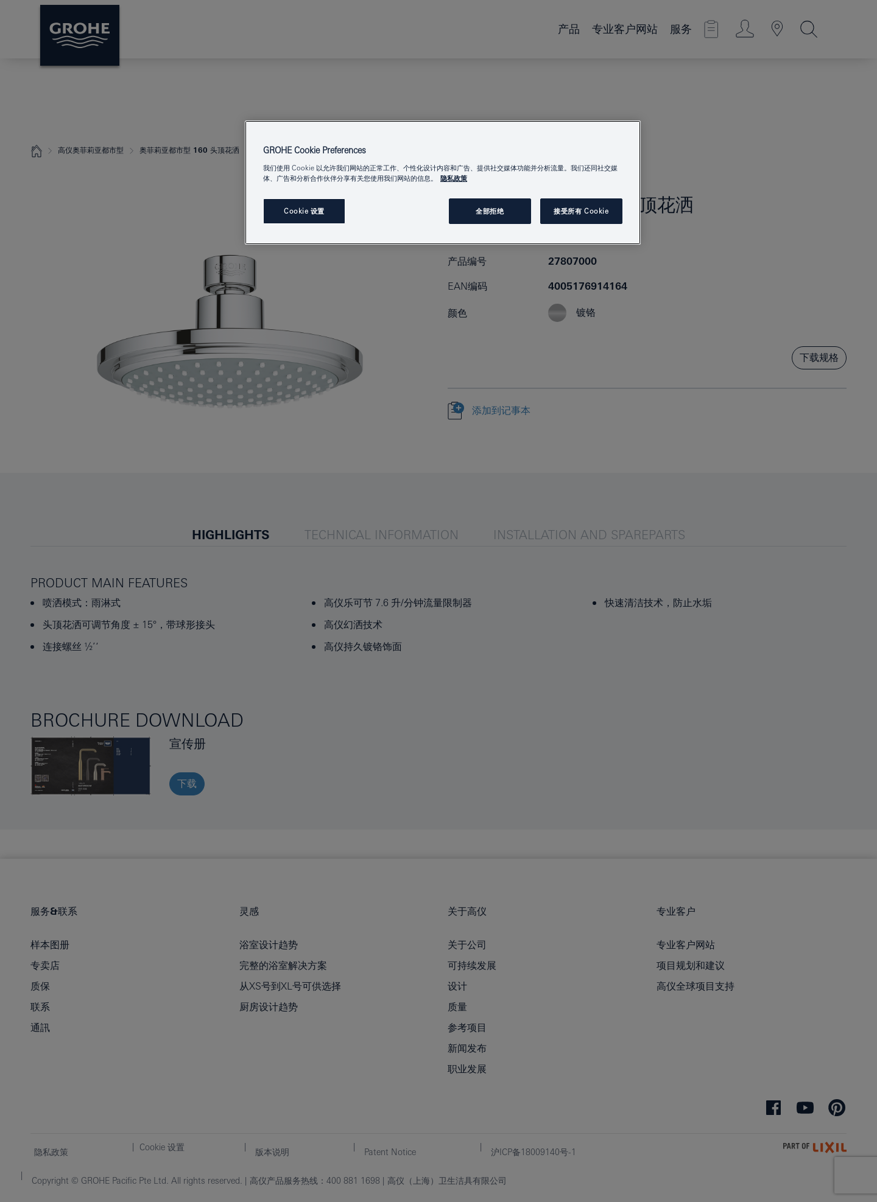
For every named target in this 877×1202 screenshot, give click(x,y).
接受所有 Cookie (581, 211)
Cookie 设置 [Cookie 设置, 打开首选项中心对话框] (304, 211)
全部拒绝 (490, 211)
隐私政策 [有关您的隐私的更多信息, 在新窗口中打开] (453, 178)
